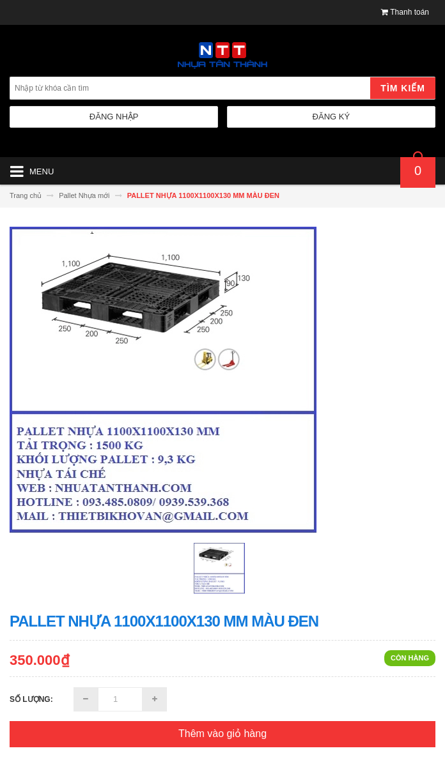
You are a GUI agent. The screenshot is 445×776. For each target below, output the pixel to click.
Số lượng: (31, 699)
